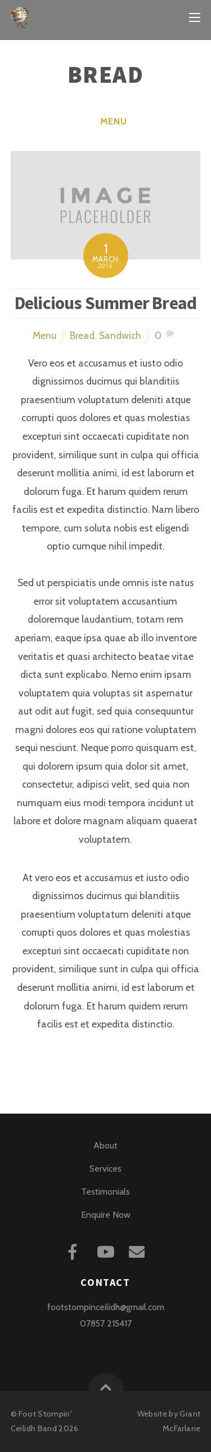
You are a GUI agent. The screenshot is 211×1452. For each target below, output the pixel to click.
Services (105, 1168)
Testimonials (105, 1191)
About (106, 1145)
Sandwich (120, 335)
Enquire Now (105, 1214)
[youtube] (106, 1250)
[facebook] (74, 1250)
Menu (113, 121)
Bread (82, 335)
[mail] (138, 1250)
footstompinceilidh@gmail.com (105, 1307)
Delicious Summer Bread (106, 303)
